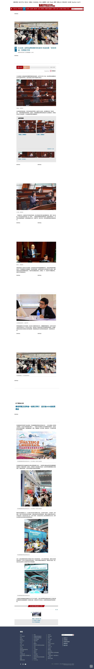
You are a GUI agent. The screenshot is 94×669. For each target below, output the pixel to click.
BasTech (74, 2)
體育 (55, 2)
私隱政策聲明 (67, 641)
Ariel (21, 634)
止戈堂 (49, 640)
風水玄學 (22, 645)
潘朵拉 (35, 651)
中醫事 (46, 8)
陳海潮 (49, 656)
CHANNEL (36, 2)
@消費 (61, 8)
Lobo (21, 646)
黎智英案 (20, 8)
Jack (35, 646)
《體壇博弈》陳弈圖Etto (53, 655)
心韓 (48, 2)
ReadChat (36, 655)
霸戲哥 (35, 643)
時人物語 (50, 639)
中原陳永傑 (22, 654)
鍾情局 (21, 639)
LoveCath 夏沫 (51, 643)
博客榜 (64, 8)
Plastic (51, 2)
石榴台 (30, 2)
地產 (39, 8)
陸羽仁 (21, 642)
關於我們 (66, 645)
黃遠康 (21, 648)
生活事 (69, 2)
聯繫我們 (66, 643)
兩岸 (57, 8)
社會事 (27, 8)
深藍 (21, 637)
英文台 (26, 2)
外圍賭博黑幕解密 (37, 636)
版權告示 (66, 638)
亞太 (40, 2)
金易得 (49, 648)
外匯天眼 (36, 640)
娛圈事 (44, 2)
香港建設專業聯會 (37, 637)
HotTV (79, 2)
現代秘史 (50, 636)
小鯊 (35, 642)
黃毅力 (49, 642)
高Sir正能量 (36, 639)
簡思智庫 (22, 651)
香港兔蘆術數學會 (24, 649)
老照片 (35, 652)
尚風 (35, 648)
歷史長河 (64, 2)
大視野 (54, 8)
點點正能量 (50, 658)
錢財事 (35, 8)
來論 (21, 658)
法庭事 (31, 8)
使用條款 (66, 639)
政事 (24, 8)
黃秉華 (49, 645)
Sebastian (22, 640)
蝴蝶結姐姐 (22, 659)
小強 (21, 643)
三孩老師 (36, 649)
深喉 (35, 634)
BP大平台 (21, 2)
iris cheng (36, 659)
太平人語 (50, 646)
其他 (68, 8)
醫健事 (50, 8)
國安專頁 (15, 2)
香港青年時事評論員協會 (39, 645)
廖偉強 (49, 649)
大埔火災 (15, 8)
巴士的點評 (22, 636)
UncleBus (50, 651)
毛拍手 (49, 634)
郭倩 (49, 637)
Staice (21, 652)
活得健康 (36, 654)
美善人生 (59, 2)
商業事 (42, 8)
